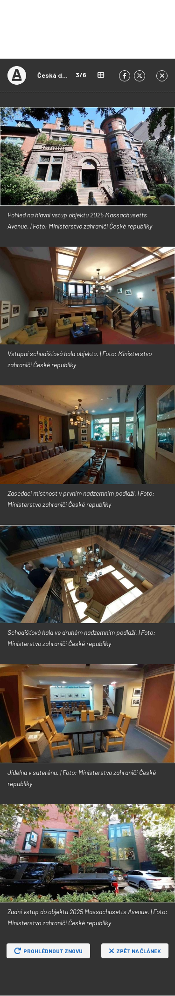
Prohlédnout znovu (48, 951)
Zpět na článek (135, 951)
